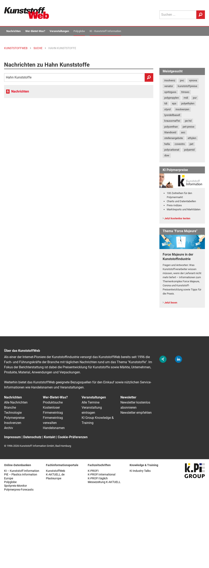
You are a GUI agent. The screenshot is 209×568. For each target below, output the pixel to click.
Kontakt (49, 437)
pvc (182, 80)
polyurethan (171, 126)
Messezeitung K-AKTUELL (104, 482)
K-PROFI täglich (98, 478)
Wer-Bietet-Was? (35, 31)
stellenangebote (173, 138)
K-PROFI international (101, 474)
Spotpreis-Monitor (15, 485)
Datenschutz (32, 437)
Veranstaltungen (59, 31)
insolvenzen (182, 109)
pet (191, 144)
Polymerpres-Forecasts (18, 489)
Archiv (8, 428)
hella (167, 144)
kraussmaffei (172, 120)
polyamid (189, 149)
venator (168, 86)
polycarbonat (171, 149)
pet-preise (188, 126)
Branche (10, 407)
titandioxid (170, 132)
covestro (180, 144)
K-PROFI (93, 471)
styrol (167, 109)
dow (166, 155)
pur (195, 97)
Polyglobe (79, 31)
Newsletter (128, 397)
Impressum (12, 437)
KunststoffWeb (55, 471)
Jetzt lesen (170, 302)
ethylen (192, 138)
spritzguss (170, 92)
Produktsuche (53, 402)
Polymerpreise (14, 418)
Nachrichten (13, 31)
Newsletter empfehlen (136, 413)
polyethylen (187, 103)
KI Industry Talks (140, 471)
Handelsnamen (54, 428)
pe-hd (188, 120)
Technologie (13, 413)
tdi (165, 103)
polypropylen (171, 97)
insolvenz (169, 80)
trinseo (185, 92)
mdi (186, 97)
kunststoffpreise (187, 86)
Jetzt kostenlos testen (177, 218)
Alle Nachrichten (16, 402)
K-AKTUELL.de (55, 474)
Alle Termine (90, 402)
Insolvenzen (12, 423)
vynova (193, 80)
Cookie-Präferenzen (73, 437)
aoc (183, 132)
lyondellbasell (172, 115)
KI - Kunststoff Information (105, 31)
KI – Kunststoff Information (21, 471)
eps (174, 103)
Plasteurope (53, 478)
